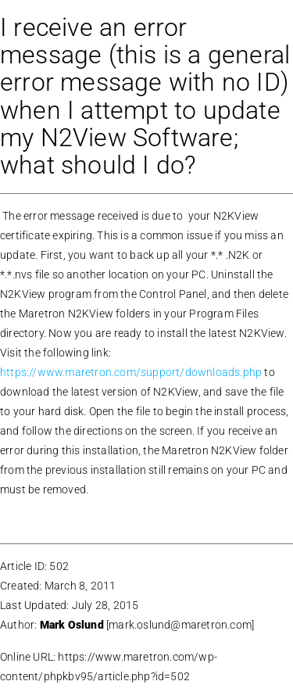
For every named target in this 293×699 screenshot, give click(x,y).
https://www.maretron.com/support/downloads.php (132, 372)
